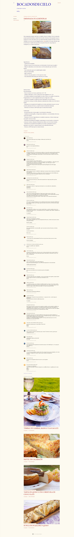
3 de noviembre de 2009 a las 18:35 (31, 148)
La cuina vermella (29, 330)
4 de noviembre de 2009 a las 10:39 (31, 257)
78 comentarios (31, 461)
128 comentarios (32, 496)
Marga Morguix (29, 217)
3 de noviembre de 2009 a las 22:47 (31, 205)
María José (28, 184)
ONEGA (28, 282)
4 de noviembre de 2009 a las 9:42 (31, 241)
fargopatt (28, 159)
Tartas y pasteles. (16, 20)
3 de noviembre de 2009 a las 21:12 (31, 189)
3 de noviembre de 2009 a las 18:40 (31, 156)
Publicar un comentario (28, 373)
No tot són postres (30, 364)
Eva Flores (28, 268)
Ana (27, 207)
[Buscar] (59, 3)
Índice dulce (33, 11)
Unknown (28, 150)
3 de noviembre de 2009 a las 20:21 (31, 181)
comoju (28, 295)
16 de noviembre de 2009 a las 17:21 (31, 371)
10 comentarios (31, 430)
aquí (44, 41)
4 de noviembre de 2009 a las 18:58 (31, 302)
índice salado (42, 11)
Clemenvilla (28, 260)
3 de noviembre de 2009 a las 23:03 (31, 214)
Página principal (22, 11)
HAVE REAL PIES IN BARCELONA (32, 322)
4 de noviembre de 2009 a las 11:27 (31, 272)
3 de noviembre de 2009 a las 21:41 (31, 197)
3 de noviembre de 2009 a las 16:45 (31, 141)
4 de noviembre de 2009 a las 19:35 (31, 310)
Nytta (27, 236)
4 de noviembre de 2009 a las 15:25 (31, 287)
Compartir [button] (15, 16)
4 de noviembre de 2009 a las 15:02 (31, 279)
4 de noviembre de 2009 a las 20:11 (31, 327)
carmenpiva (28, 350)
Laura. (28, 250)
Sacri (27, 137)
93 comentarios (31, 527)
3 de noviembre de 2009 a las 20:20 (31, 175)
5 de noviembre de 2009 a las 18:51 (31, 355)
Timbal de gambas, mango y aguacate (41, 428)
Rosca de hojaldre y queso (36, 525)
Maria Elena (28, 144)
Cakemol (28, 275)
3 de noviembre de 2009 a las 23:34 (31, 234)
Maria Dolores (29, 169)
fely (27, 336)
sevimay (28, 343)
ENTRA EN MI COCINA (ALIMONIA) (33, 244)
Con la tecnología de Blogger (37, 534)
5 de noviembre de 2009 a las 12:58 (31, 340)
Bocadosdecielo (34, 4)
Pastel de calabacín (33, 459)
